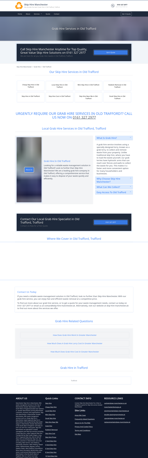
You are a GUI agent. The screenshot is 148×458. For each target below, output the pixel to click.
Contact (56, 14)
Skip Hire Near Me (51, 422)
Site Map (78, 434)
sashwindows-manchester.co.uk (115, 403)
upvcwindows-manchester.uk (114, 418)
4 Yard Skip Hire (50, 445)
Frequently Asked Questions (85, 419)
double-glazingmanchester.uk (114, 415)
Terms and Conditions (82, 430)
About (28, 14)
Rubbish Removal (51, 430)
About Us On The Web (82, 423)
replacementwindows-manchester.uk (117, 422)
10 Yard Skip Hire (51, 456)
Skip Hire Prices (50, 437)
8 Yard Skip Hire (50, 452)
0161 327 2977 (84, 117)
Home (20, 14)
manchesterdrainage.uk (112, 407)
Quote (48, 14)
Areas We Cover (80, 415)
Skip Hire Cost (50, 433)
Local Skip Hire (50, 411)
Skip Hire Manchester (36, 4)
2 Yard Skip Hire (50, 441)
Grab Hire (48, 426)
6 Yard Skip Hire (50, 449)
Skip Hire (48, 403)
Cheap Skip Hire (51, 407)
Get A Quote (126, 14)
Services (38, 14)
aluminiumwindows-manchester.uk (116, 411)
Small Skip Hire (50, 418)
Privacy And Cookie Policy (84, 427)
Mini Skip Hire (50, 415)
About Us (29, 170)
